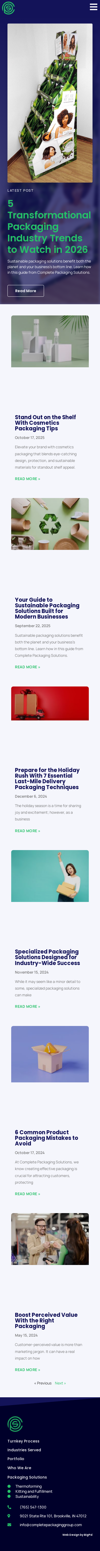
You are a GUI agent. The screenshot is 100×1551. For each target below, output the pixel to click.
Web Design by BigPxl (77, 1535)
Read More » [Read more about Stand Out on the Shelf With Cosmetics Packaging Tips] (28, 478)
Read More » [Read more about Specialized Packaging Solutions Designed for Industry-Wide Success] (28, 1006)
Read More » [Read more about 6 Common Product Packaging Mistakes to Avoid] (28, 1193)
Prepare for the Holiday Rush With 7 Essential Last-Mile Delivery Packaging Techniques (47, 778)
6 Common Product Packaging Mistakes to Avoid (46, 1138)
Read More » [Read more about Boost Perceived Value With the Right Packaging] (28, 1369)
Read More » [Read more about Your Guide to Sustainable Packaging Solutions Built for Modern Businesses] (28, 666)
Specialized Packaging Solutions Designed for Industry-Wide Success (47, 957)
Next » (60, 1383)
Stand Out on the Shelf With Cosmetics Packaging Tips (45, 423)
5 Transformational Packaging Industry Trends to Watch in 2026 (49, 226)
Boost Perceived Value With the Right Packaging (46, 1320)
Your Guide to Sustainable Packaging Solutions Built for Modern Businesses (47, 608)
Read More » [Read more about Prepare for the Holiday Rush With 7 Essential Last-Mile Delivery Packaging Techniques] (28, 830)
